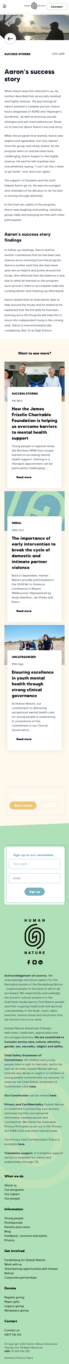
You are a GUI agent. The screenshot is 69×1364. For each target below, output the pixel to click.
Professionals (13, 1222)
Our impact (12, 1194)
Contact (57, 6)
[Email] (34, 878)
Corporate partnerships (20, 1277)
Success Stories (17, 54)
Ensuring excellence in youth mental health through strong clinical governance (33, 683)
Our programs (14, 1189)
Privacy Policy (24, 1357)
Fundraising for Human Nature (24, 1260)
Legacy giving (14, 1306)
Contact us (11, 1330)
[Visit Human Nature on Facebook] (28, 962)
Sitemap (9, 1357)
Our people (12, 1198)
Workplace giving (16, 1310)
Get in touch (23, 805)
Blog (7, 1231)
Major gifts (11, 1301)
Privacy (9, 1240)
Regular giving (14, 1297)
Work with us (13, 1264)
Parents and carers (17, 1227)
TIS (36, 1162)
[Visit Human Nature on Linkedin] (40, 962)
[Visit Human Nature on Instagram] (34, 962)
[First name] (34, 864)
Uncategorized (24, 657)
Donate (49, 805)
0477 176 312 (12, 1334)
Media (16, 523)
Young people (13, 1218)
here (32, 1086)
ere (22, 1144)
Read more (23, 477)
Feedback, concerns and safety (25, 1236)
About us (10, 1185)
